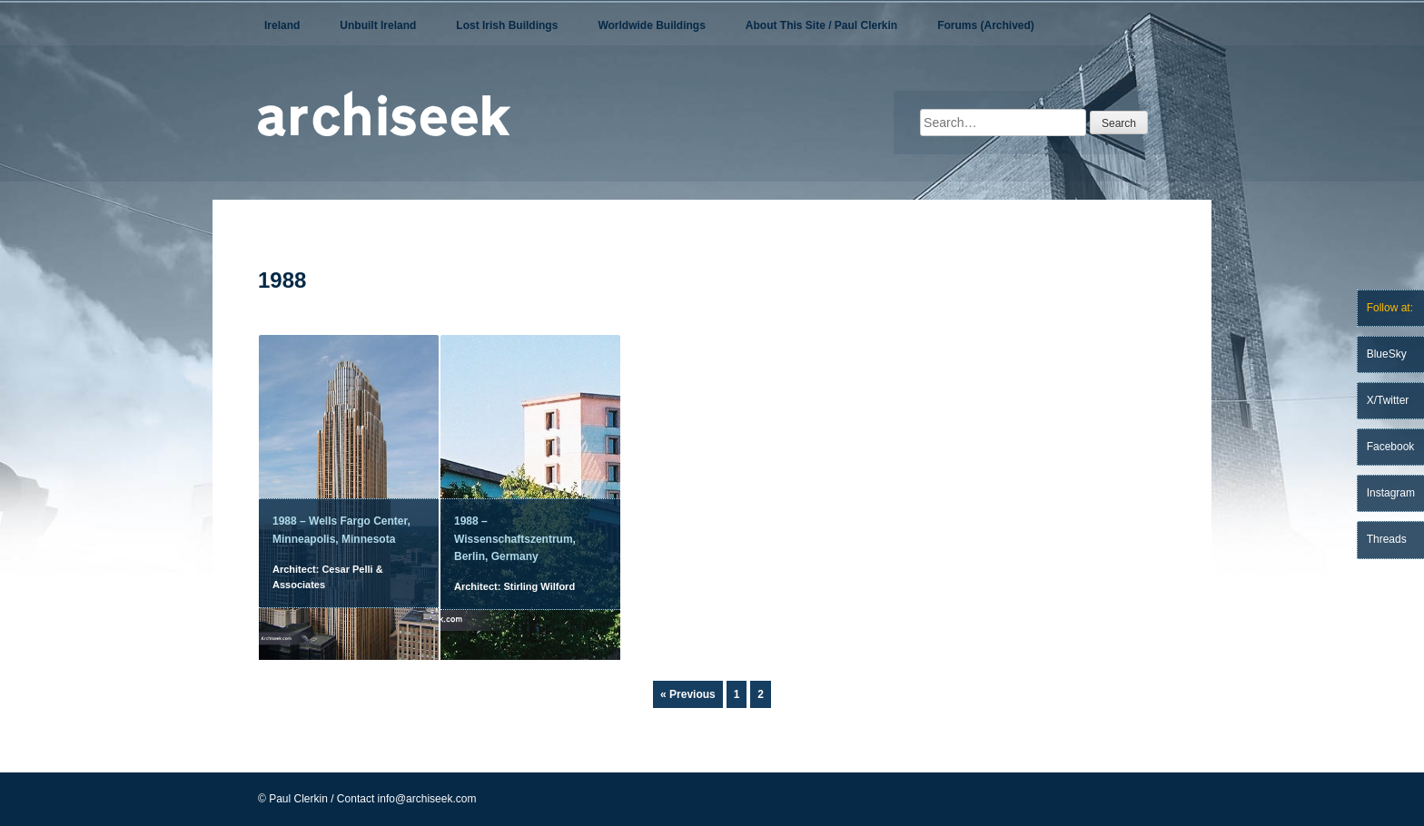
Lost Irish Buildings (507, 25)
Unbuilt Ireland (378, 25)
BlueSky (1387, 354)
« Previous (688, 694)
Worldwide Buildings (651, 25)
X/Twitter (1388, 400)
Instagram (1391, 493)
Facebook (1391, 446)
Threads (1387, 539)
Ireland (282, 25)
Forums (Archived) (985, 25)
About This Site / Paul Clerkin (821, 25)
